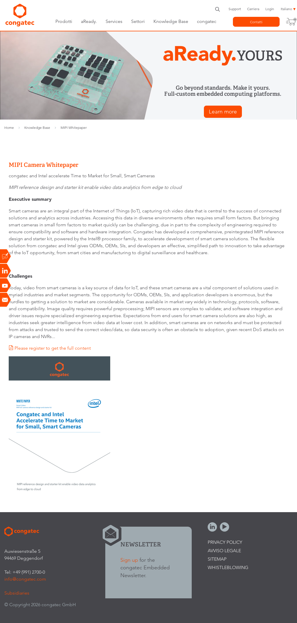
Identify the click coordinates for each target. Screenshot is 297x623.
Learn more (223, 111)
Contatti (256, 22)
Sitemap (217, 559)
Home (9, 127)
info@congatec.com (25, 579)
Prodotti (63, 21)
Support (235, 9)
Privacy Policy (225, 542)
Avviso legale (224, 550)
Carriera (253, 9)
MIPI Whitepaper (74, 127)
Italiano (286, 9)
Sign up (129, 560)
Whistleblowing (228, 567)
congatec (206, 21)
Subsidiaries (16, 593)
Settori (138, 21)
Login (269, 9)
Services (114, 21)
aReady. (89, 21)
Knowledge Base (170, 21)
